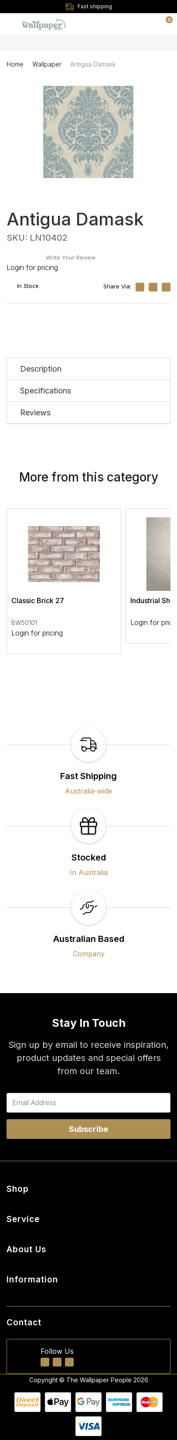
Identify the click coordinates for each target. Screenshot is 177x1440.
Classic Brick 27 (37, 600)
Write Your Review (71, 257)
